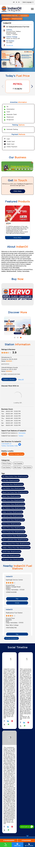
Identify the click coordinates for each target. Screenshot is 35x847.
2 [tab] (9, 169)
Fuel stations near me (10, 15)
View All (21, 379)
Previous (2, 86)
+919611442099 (11, 592)
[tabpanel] (17, 59)
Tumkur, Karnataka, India (9, 445)
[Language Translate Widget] (28, 2)
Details (17, 603)
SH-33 (4, 454)
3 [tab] (12, 169)
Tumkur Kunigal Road (16, 454)
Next (32, 86)
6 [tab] (22, 169)
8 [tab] (28, 169)
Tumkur (6, 18)
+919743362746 (11, 627)
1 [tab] (6, 169)
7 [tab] (25, 169)
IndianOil (9, 576)
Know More (17, 237)
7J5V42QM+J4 (6, 443)
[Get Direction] (19, 445)
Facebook (9, 45)
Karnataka (24, 15)
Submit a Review (9, 379)
